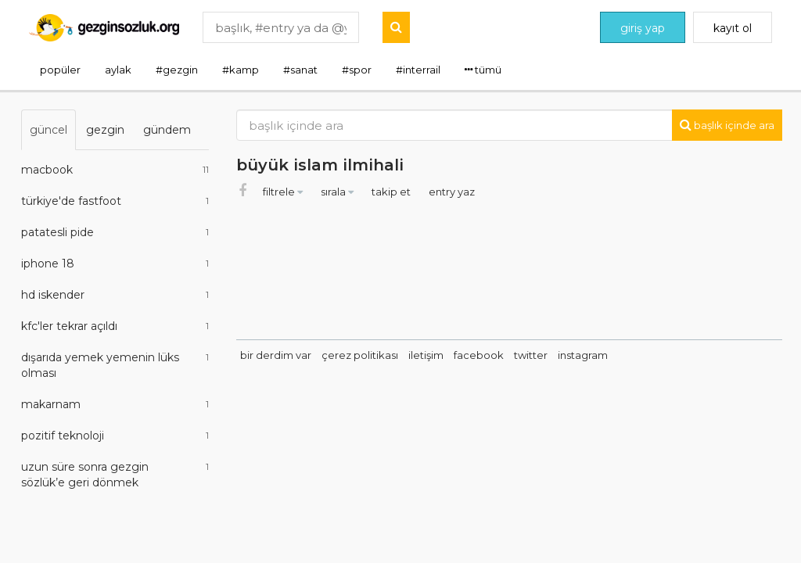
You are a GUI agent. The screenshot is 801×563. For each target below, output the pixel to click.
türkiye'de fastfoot (115, 201)
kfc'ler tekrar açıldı (115, 326)
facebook (479, 355)
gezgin (105, 130)
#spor (357, 69)
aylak (118, 69)
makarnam (115, 404)
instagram (583, 355)
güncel (48, 130)
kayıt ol (732, 28)
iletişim (426, 355)
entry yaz (452, 191)
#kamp (240, 69)
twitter (531, 355)
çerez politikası (359, 355)
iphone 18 (115, 263)
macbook (115, 170)
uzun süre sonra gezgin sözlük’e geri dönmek (115, 474)
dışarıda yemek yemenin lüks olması (115, 365)
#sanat (300, 69)
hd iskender (115, 295)
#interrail (418, 69)
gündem (167, 130)
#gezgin (177, 69)
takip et (392, 191)
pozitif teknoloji (115, 435)
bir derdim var (275, 355)
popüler (60, 69)
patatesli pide (115, 232)
